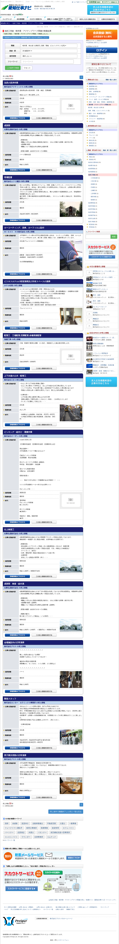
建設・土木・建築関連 (96, 113)
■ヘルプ (74, 2)
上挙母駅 (93, 193)
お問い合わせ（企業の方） (45, 907)
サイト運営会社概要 (10, 907)
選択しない (27, 56)
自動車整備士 (38, 823)
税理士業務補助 (98, 343)
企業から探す (60, 909)
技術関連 (91, 86)
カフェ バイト (68, 828)
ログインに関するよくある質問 (97, 58)
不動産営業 (51, 823)
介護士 (62, 823)
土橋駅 (93, 190)
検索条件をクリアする (96, 83)
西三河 (48, 8)
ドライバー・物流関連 (96, 118)
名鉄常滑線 (91, 209)
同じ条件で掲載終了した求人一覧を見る (66, 812)
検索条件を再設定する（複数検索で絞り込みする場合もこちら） (26, 37)
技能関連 (91, 89)
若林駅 (93, 184)
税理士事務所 (31, 828)
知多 (44, 8)
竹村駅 (93, 187)
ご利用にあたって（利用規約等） (87, 907)
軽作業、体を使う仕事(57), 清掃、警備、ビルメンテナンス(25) (44, 46)
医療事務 (44, 828)
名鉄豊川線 (91, 165)
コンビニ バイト (11, 837)
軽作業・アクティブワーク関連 (98, 104)
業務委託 (91, 145)
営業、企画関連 (93, 91)
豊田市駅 (93, 196)
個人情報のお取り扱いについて (65, 907)
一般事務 (72, 823)
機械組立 (96, 325)
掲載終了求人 (70, 909)
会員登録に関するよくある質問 (97, 42)
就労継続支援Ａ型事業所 (60, 832)
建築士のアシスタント (100, 289)
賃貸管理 (55, 828)
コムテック (51, 837)
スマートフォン (63, 940)
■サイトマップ (82, 2)
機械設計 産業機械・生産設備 (103, 365)
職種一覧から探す (111, 79)
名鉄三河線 (91, 175)
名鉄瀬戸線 (91, 215)
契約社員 (91, 140)
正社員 (91, 132)
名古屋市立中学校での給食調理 (103, 359)
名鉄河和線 (91, 212)
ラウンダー (26, 837)
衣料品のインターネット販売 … (104, 277)
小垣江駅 (93, 181)
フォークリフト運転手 (13, 828)
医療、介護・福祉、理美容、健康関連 (100, 102)
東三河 (53, 8)
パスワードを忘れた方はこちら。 (97, 56)
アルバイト (92, 135)
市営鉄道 (91, 227)
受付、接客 (96, 295)
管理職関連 (92, 116)
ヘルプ (6, 909)
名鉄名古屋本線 (93, 162)
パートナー (9, 832)
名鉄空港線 (91, 206)
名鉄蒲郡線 (91, 171)
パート (91, 138)
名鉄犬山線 (91, 218)
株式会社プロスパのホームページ (61, 918)
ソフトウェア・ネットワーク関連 (99, 96)
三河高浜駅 (94, 178)
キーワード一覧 (10, 840)
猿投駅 (93, 199)
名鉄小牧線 (91, 221)
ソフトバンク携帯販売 (100, 353)
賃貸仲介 (25, 823)
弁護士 (31, 832)
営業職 (95, 313)
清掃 (6, 823)
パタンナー (42, 832)
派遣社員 (91, 143)
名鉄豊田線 (91, 203)
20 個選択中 (27, 51)
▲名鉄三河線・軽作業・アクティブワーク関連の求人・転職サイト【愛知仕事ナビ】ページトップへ (82, 900)
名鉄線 (91, 159)
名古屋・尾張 (38, 8)
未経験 (15, 823)
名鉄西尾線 (91, 168)
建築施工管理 (97, 283)
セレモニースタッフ (99, 307)
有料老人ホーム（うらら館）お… (104, 271)
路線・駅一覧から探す (110, 150)
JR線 (90, 157)
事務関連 (91, 94)
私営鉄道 (91, 224)
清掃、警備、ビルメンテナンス (97, 110)
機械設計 (96, 319)
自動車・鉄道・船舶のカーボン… (104, 371)
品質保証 (21, 832)
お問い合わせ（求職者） (26, 907)
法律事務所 (38, 837)
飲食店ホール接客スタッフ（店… (104, 337)
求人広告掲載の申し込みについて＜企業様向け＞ (26, 909)
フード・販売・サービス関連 (98, 99)
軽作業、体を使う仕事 (95, 107)
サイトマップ (105, 907)
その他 (91, 121)
